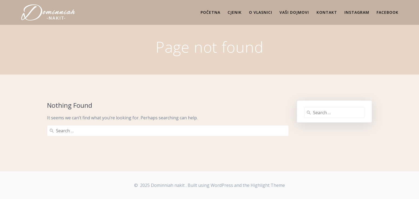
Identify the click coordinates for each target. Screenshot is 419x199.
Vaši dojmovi (294, 12)
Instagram (356, 12)
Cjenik (235, 12)
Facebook (387, 12)
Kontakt (327, 12)
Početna (210, 12)
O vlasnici (260, 12)
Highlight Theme (268, 185)
